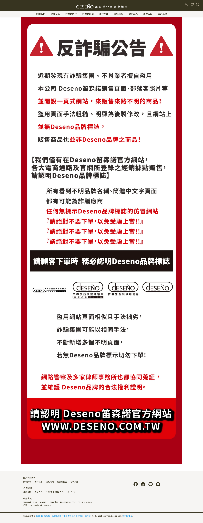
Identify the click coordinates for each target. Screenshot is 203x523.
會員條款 (38, 481)
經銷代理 (27, 492)
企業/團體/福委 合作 (54, 492)
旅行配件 (103, 14)
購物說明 (27, 481)
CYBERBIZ (127, 515)
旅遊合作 (147, 14)
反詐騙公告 (62, 481)
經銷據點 (118, 14)
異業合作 (38, 492)
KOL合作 (71, 492)
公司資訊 (74, 481)
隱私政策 (50, 481)
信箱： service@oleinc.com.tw (37, 505)
